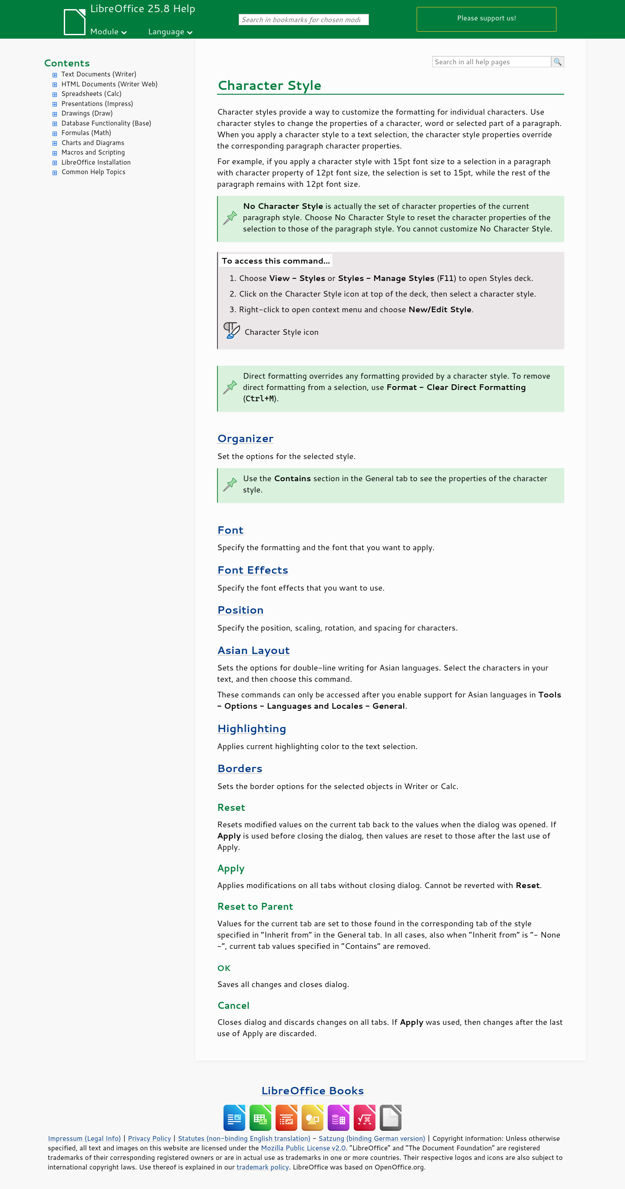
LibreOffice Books (312, 1090)
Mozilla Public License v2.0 (303, 1148)
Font (230, 529)
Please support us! (486, 18)
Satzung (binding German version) (372, 1138)
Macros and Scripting (93, 152)
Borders (240, 768)
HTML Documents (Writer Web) (109, 84)
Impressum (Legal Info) (84, 1138)
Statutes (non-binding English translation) (244, 1138)
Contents (66, 62)
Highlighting (251, 728)
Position (240, 609)
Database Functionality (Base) (106, 123)
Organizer (245, 438)
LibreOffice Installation (96, 162)
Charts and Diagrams (92, 142)
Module (104, 31)
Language (166, 31)
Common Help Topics (93, 171)
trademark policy (263, 1167)
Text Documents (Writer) (99, 74)
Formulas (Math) (86, 132)
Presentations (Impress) (97, 103)
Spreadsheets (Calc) (91, 93)
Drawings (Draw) (87, 113)
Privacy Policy (149, 1138)
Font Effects (252, 569)
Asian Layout (253, 649)
